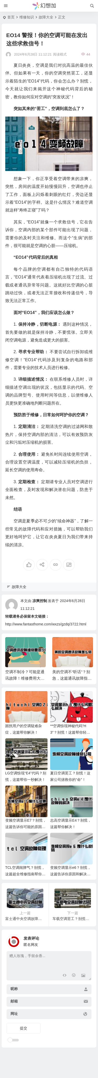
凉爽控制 (39, 601)
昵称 (14, 989)
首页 (11, 17)
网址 (14, 1014)
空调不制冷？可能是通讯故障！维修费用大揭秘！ (24, 678)
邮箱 (14, 1001)
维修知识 (26, 17)
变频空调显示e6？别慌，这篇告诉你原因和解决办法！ (70, 874)
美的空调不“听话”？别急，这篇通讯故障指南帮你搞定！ (71, 678)
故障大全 (46, 17)
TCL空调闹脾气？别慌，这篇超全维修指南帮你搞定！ (25, 874)
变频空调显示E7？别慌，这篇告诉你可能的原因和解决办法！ (25, 826)
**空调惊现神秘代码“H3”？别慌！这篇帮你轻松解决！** (70, 732)
